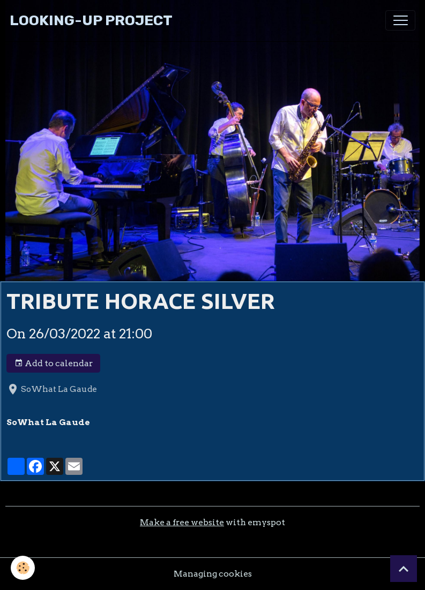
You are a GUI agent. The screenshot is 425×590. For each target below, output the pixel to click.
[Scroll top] (403, 568)
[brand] (91, 21)
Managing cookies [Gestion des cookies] (213, 574)
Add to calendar (53, 363)
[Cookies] (23, 568)
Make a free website (182, 522)
